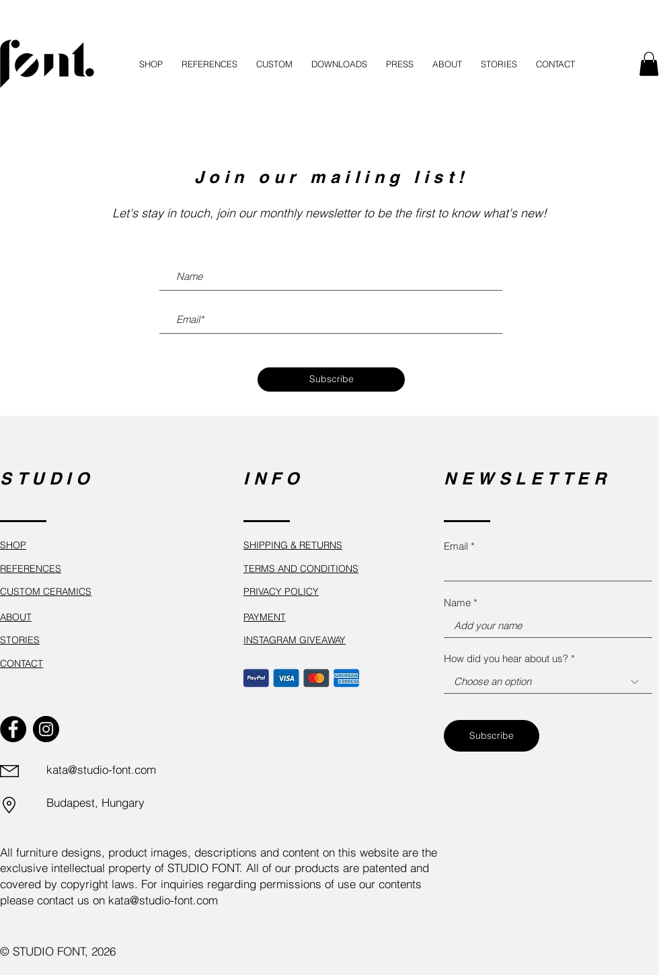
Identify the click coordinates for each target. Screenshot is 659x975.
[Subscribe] (331, 379)
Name (457, 603)
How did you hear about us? (506, 658)
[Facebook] (13, 729)
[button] (649, 64)
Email (456, 546)
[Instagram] (46, 729)
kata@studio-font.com (101, 769)
